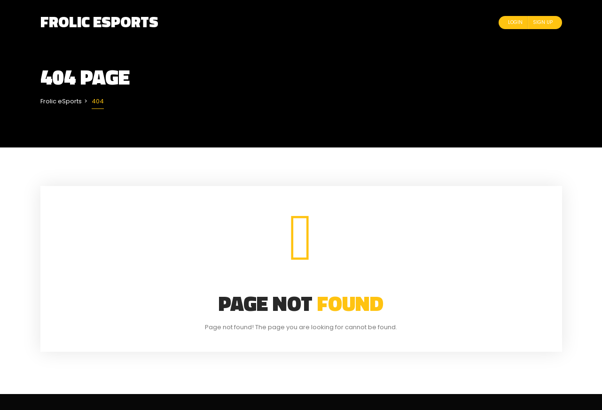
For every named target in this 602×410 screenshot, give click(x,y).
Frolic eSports (99, 21)
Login (515, 22)
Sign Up (543, 22)
